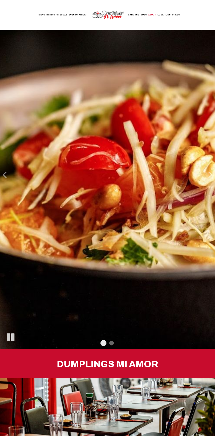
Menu (42, 15)
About (152, 15)
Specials (61, 15)
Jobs (144, 15)
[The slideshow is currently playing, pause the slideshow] (10, 336)
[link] (107, 14)
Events (73, 15)
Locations (164, 15)
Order (83, 15)
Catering (133, 15)
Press (176, 15)
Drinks (50, 15)
